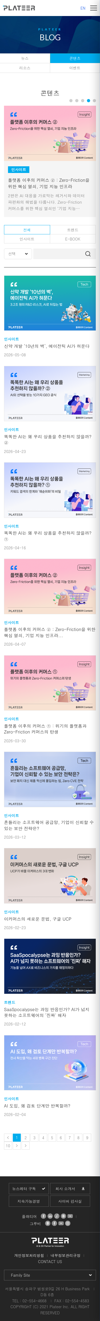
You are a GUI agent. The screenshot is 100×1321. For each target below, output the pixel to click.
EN (83, 8)
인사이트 (26, 239)
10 (8, 1145)
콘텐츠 (75, 58)
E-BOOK (72, 239)
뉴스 (25, 58)
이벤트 (75, 67)
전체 (27, 229)
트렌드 (72, 229)
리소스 (24, 67)
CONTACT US (50, 1261)
